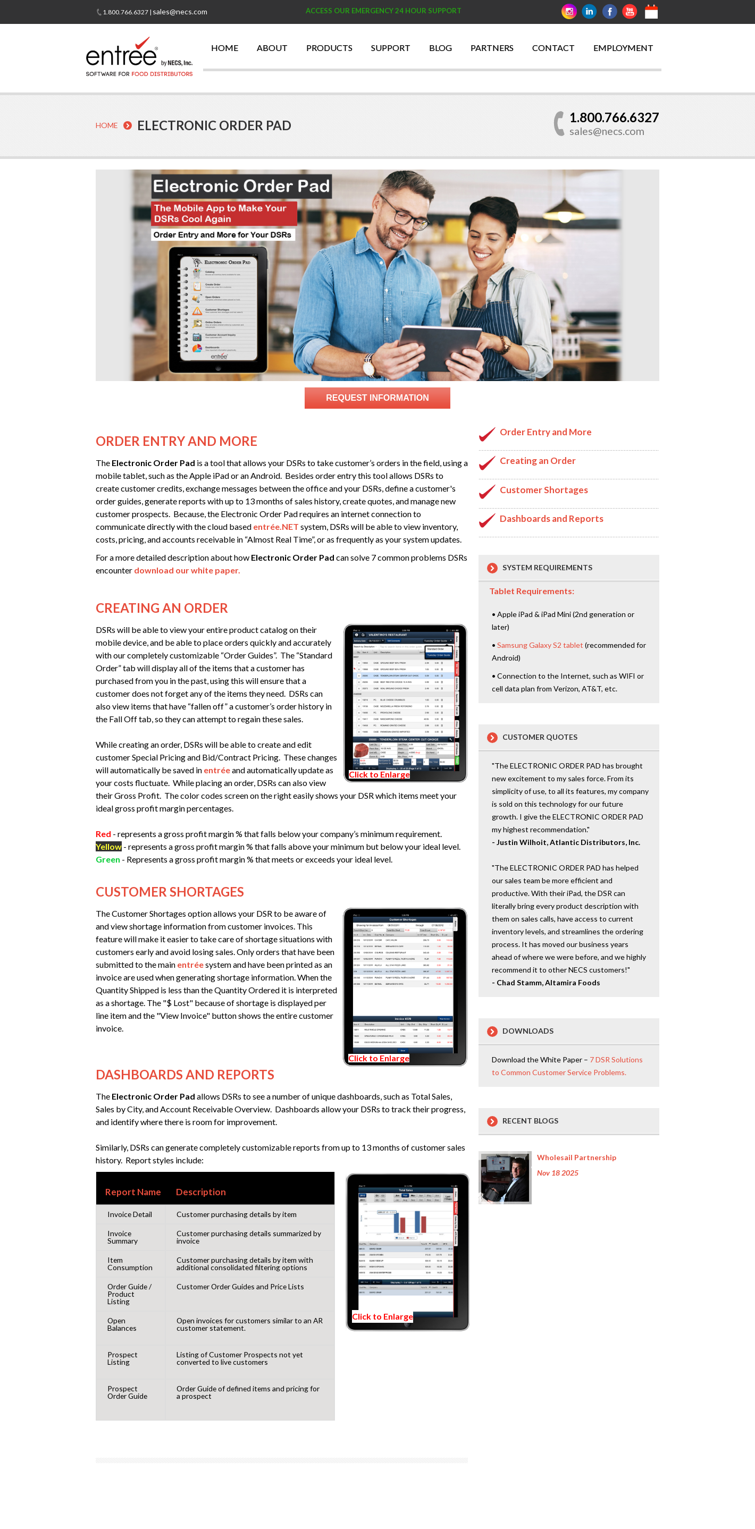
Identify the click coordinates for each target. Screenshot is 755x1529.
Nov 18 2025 (557, 1172)
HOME (224, 48)
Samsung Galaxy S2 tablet (540, 644)
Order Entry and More (546, 431)
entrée (217, 769)
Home (107, 125)
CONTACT (553, 48)
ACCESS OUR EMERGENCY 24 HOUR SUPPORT (384, 10)
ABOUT (272, 48)
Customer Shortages (544, 489)
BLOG (440, 48)
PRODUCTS (329, 48)
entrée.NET (276, 526)
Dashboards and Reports (551, 517)
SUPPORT (390, 48)
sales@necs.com (180, 11)
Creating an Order (538, 460)
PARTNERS (492, 48)
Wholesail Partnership (576, 1156)
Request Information (377, 397)
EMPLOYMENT (623, 48)
